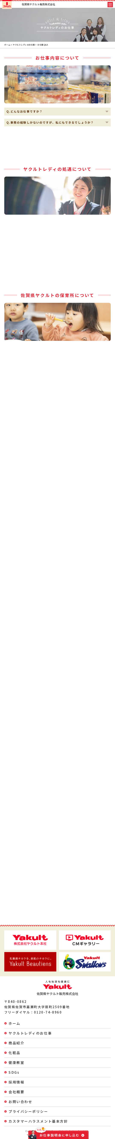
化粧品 (14, 1052)
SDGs (14, 1072)
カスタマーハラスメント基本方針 (38, 1121)
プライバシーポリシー (28, 1111)
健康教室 (16, 1062)
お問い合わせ (20, 1101)
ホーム (7, 44)
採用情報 (16, 1082)
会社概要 (16, 1091)
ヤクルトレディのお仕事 (24, 44)
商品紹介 (16, 1042)
